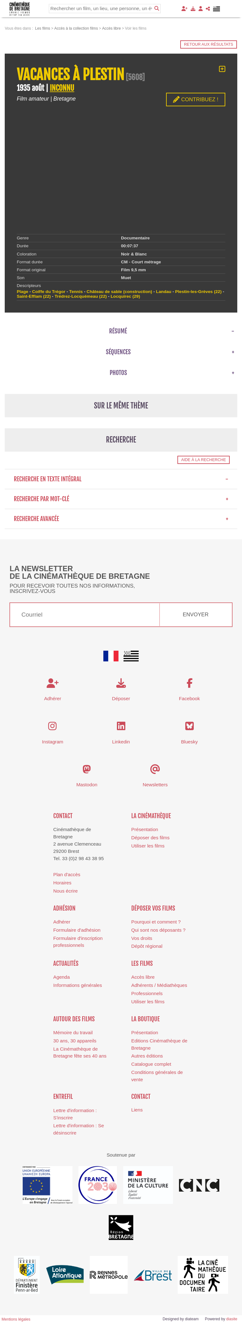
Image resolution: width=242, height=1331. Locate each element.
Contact (62, 816)
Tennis (76, 291)
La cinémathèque (151, 816)
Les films (142, 963)
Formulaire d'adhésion (77, 930)
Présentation (144, 829)
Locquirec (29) (125, 296)
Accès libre (143, 977)
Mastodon (86, 784)
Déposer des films (150, 837)
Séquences (118, 352)
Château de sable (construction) (119, 291)
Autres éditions (147, 1055)
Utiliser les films (147, 845)
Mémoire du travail (73, 1032)
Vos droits (142, 938)
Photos (118, 373)
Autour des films (74, 1019)
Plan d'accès (66, 874)
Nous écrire (65, 891)
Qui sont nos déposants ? (158, 930)
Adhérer (61, 921)
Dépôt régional (147, 946)
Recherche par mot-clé (121, 499)
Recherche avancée (121, 519)
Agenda (61, 977)
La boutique (145, 1019)
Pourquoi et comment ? (156, 921)
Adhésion (64, 908)
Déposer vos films (153, 908)
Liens (137, 1109)
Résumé (118, 331)
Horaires (62, 882)
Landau (163, 291)
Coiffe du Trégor (49, 291)
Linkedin (121, 741)
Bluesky (189, 741)
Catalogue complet (151, 1064)
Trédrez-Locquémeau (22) (81, 296)
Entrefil (63, 1096)
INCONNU (62, 88)
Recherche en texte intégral (121, 479)
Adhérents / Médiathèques (159, 985)
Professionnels (147, 993)
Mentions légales (16, 1319)
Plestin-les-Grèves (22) (198, 291)
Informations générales (77, 985)
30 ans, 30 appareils (74, 1040)
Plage (22, 291)
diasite (231, 1319)
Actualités (65, 963)
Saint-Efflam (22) (34, 296)
